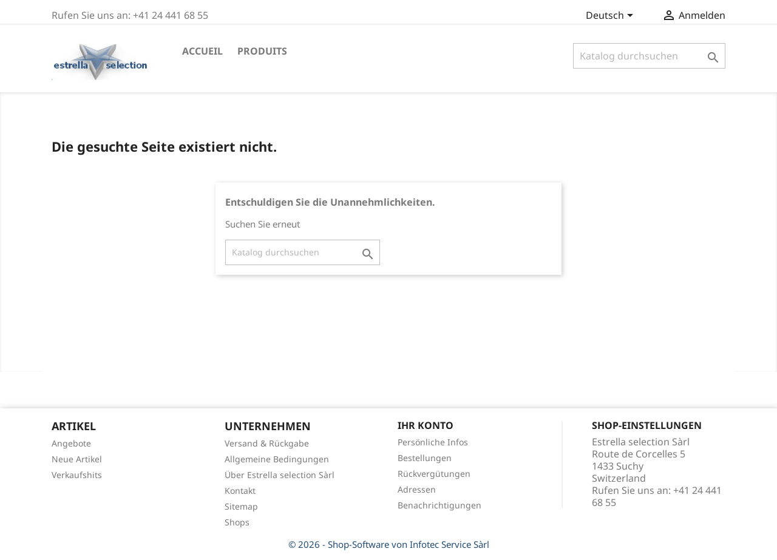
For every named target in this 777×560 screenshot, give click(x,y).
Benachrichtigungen (439, 505)
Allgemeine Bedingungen (277, 459)
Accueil (202, 51)
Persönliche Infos (433, 442)
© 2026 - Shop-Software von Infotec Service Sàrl (388, 544)
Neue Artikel (77, 459)
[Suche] (649, 56)
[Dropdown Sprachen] (611, 16)
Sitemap (241, 506)
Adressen (417, 489)
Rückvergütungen (434, 473)
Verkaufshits (77, 475)
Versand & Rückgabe (267, 443)
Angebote (71, 443)
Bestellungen (425, 458)
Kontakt (240, 490)
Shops (237, 522)
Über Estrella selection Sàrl (279, 475)
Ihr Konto (425, 425)
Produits (262, 51)
